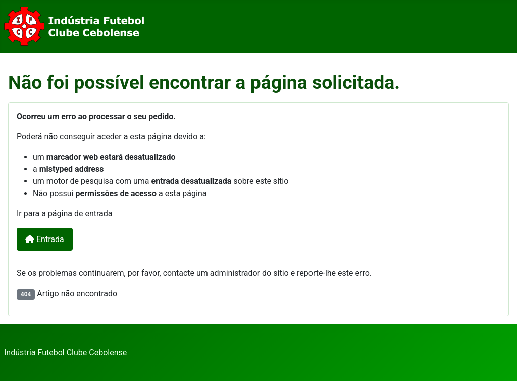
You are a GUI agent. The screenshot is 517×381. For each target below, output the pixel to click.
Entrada (44, 239)
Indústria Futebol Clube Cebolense (65, 352)
